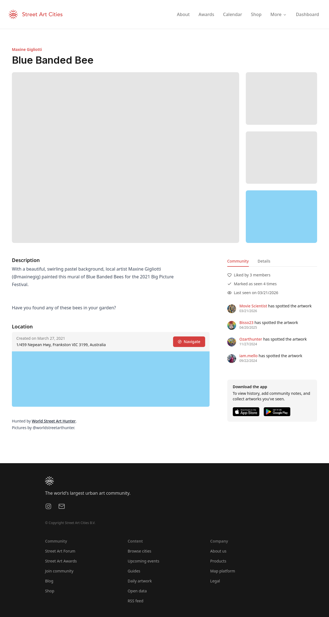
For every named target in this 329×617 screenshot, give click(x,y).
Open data (137, 590)
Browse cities (140, 551)
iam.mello (248, 355)
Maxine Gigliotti (27, 49)
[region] (281, 216)
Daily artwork (140, 581)
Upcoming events (144, 561)
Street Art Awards (61, 561)
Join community (59, 571)
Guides (134, 571)
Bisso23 (246, 322)
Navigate (189, 341)
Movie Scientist (253, 305)
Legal (215, 581)
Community (238, 261)
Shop (49, 590)
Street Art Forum (60, 551)
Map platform (222, 571)
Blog (49, 581)
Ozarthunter (250, 339)
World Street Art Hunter (54, 421)
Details (264, 261)
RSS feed (135, 600)
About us (218, 551)
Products (218, 561)
